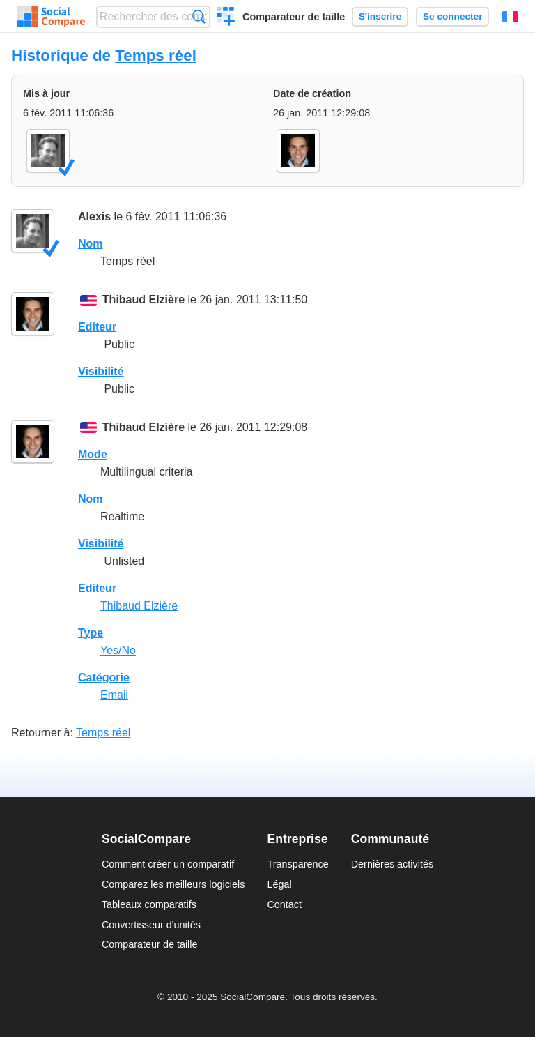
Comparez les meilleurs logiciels (173, 884)
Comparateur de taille (293, 16)
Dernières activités (392, 864)
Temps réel (155, 55)
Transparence (297, 864)
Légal (279, 884)
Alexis (94, 216)
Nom (90, 244)
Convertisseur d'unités (151, 924)
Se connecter (452, 16)
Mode (92, 454)
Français (510, 16)
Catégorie (104, 677)
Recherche (199, 16)
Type (90, 633)
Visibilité (101, 371)
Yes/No (118, 650)
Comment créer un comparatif (168, 864)
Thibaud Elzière (143, 299)
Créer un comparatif (226, 18)
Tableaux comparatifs (149, 904)
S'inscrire (380, 16)
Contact (284, 904)
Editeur (97, 327)
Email (114, 695)
